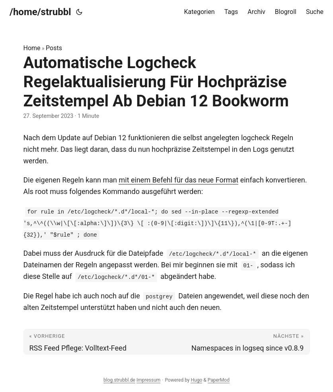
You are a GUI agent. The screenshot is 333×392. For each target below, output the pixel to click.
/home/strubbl (40, 12)
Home (32, 48)
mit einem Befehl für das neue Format (178, 180)
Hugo (196, 380)
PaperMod (219, 380)
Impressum (148, 380)
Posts (54, 48)
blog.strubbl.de (119, 380)
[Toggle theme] (79, 12)
